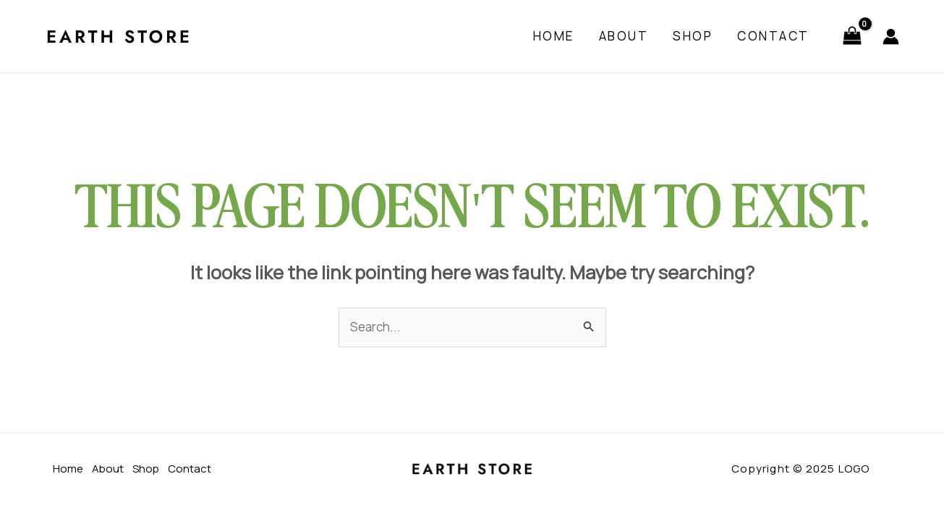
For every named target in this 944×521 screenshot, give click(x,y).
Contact (773, 35)
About (624, 35)
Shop (693, 35)
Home (553, 35)
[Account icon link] (891, 36)
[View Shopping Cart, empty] (852, 36)
